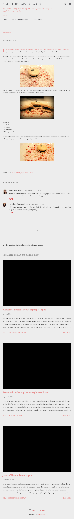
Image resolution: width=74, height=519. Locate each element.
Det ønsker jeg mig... (20, 19)
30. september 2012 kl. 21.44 (31, 191)
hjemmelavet (27, 173)
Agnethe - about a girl (23, 4)
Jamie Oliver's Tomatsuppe (17, 475)
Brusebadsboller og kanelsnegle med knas (25, 392)
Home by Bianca (15, 191)
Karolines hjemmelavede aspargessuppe (24, 309)
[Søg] (65, 4)
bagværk (16, 173)
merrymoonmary (41, 514)
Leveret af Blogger (37, 510)
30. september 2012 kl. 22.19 (35, 204)
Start (5, 19)
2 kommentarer (15, 415)
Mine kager (37, 19)
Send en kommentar (17, 332)
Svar (11, 199)
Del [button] (67, 173)
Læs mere (67, 332)
